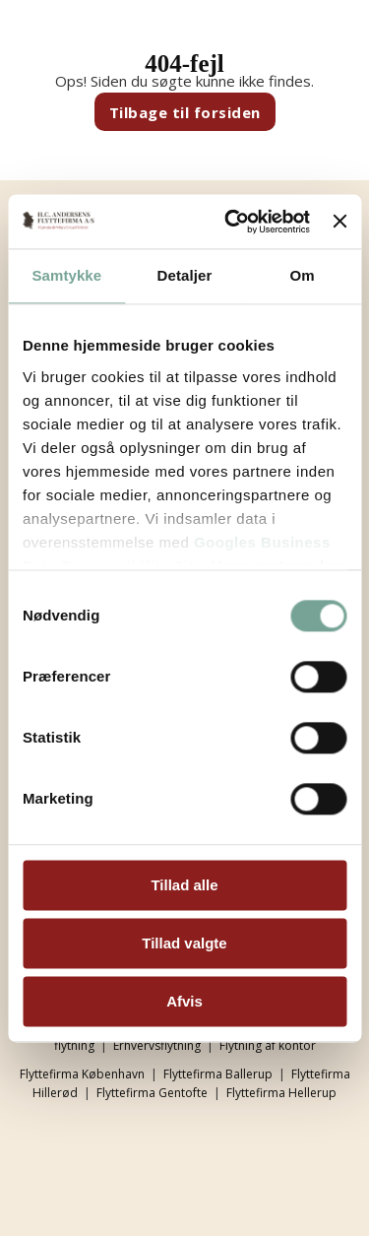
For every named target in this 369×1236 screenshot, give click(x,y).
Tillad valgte (184, 943)
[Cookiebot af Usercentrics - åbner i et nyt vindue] (232, 221)
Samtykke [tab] (66, 275)
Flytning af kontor (267, 1045)
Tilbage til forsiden (185, 112)
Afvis (184, 1001)
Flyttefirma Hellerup (281, 1092)
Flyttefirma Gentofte (152, 1092)
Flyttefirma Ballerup (218, 1074)
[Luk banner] (339, 221)
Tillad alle (184, 885)
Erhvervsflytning (157, 1045)
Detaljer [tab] (185, 275)
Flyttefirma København (82, 1074)
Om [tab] (302, 275)
